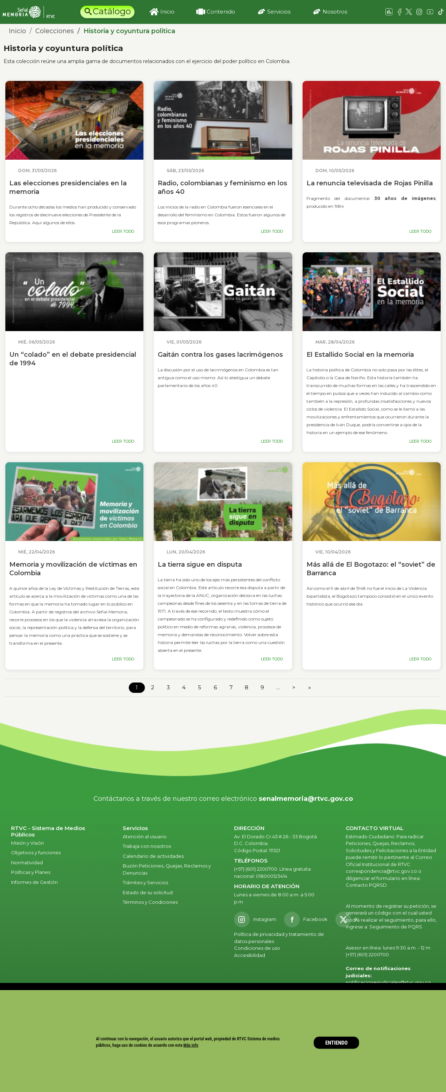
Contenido (221, 11)
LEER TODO (123, 231)
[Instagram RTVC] (255, 919)
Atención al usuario (145, 836)
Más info (190, 1044)
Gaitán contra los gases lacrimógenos (220, 355)
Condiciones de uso (257, 948)
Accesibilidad (250, 955)
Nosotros (335, 11)
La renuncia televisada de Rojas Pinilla (369, 183)
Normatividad (27, 862)
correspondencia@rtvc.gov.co (381, 871)
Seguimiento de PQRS (395, 926)
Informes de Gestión (34, 882)
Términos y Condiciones (150, 902)
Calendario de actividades (153, 856)
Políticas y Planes (30, 872)
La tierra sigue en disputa (200, 564)
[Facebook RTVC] (306, 919)
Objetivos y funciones (36, 852)
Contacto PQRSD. (367, 885)
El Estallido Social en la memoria (360, 355)
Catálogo (112, 11)
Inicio (167, 11)
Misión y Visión (27, 843)
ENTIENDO (336, 1043)
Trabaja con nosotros (147, 846)
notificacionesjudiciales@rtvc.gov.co (388, 982)
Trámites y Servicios (145, 882)
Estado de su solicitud (148, 892)
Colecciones (54, 31)
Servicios (278, 11)
